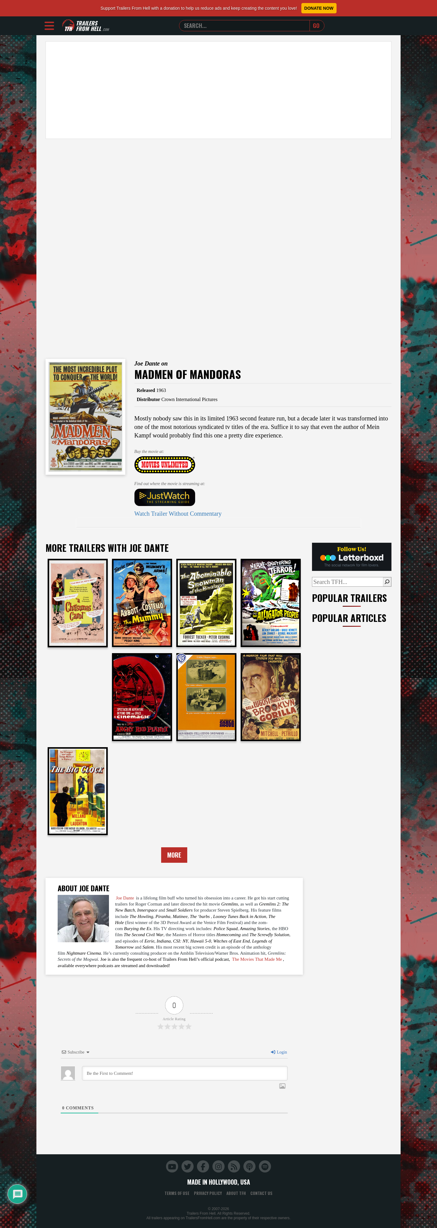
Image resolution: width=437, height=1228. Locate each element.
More (174, 854)
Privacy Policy (208, 1193)
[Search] (387, 581)
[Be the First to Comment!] (185, 1073)
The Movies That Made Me (257, 959)
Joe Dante (125, 898)
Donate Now (319, 8)
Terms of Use (176, 1193)
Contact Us (261, 1193)
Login (278, 1052)
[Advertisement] (218, 90)
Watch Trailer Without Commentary (178, 513)
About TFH (236, 1193)
